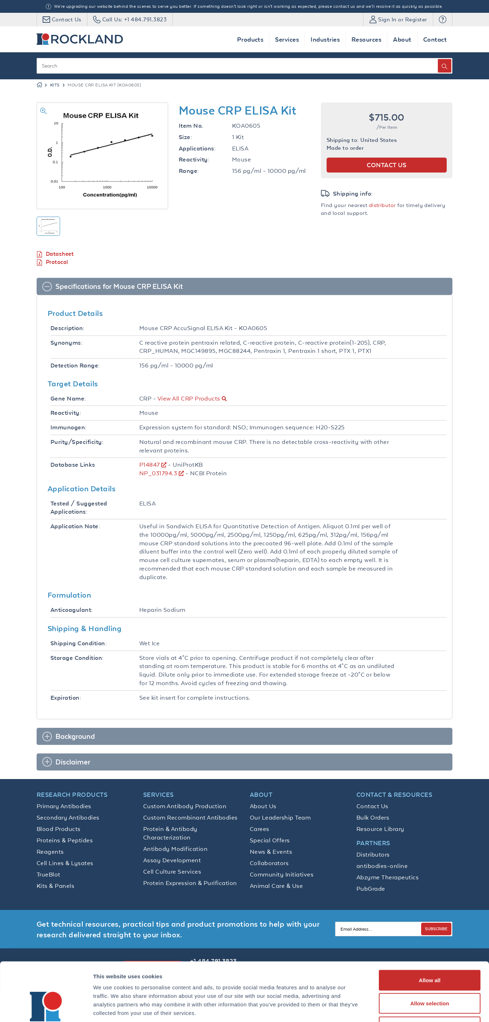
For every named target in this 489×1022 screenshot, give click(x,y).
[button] (442, 19)
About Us (263, 806)
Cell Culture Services (172, 871)
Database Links (72, 464)
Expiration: (65, 697)
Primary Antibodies (64, 806)
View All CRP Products (188, 398)
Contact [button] (435, 39)
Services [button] (287, 39)
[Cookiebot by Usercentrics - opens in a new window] (46, 1008)
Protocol (52, 262)
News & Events (271, 851)
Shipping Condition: (78, 643)
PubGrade (370, 888)
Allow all (430, 929)
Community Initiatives (281, 874)
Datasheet (55, 254)
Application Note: (75, 526)
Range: (189, 171)
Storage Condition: (77, 658)
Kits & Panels (55, 885)
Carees (259, 828)
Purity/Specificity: (76, 442)
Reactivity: (194, 159)
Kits (55, 85)
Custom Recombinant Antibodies (190, 817)
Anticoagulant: (71, 610)
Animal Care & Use (276, 885)
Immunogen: (68, 427)
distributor (382, 205)
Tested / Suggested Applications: (78, 507)
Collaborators (269, 863)
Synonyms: (66, 342)
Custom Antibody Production (184, 806)
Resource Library (380, 828)
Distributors (373, 854)
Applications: (197, 148)
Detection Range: (75, 365)
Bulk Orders (372, 817)
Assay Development (172, 860)
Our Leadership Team (280, 817)
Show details (372, 1008)
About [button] (402, 39)
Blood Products (59, 828)
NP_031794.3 (158, 473)
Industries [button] (325, 39)
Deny (429, 975)
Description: (67, 328)
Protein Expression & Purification (190, 882)
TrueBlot (48, 874)
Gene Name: (68, 398)
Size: (185, 137)
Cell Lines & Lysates (65, 863)
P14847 (149, 464)
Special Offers (270, 840)
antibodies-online (382, 865)
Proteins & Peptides (65, 840)
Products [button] (250, 39)
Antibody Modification (175, 848)
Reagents (50, 851)
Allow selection (429, 952)
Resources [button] (366, 39)
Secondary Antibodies (68, 817)
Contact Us (372, 806)
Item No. (191, 125)
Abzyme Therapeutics (387, 877)
